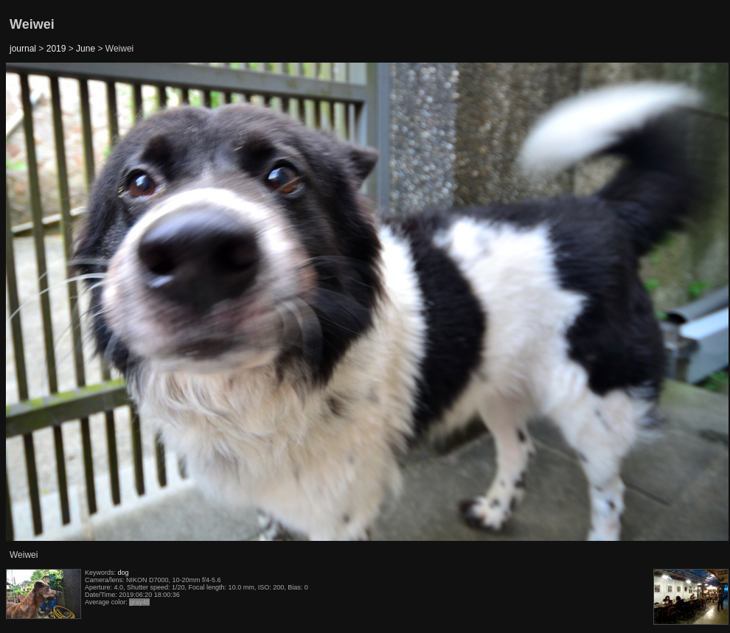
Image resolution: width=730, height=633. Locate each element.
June (85, 48)
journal (23, 48)
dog (123, 572)
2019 (56, 48)
